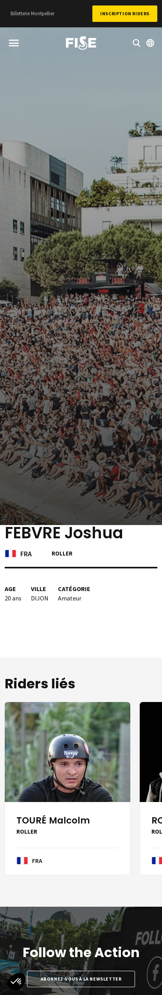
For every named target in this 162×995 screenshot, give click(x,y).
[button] (16, 981)
